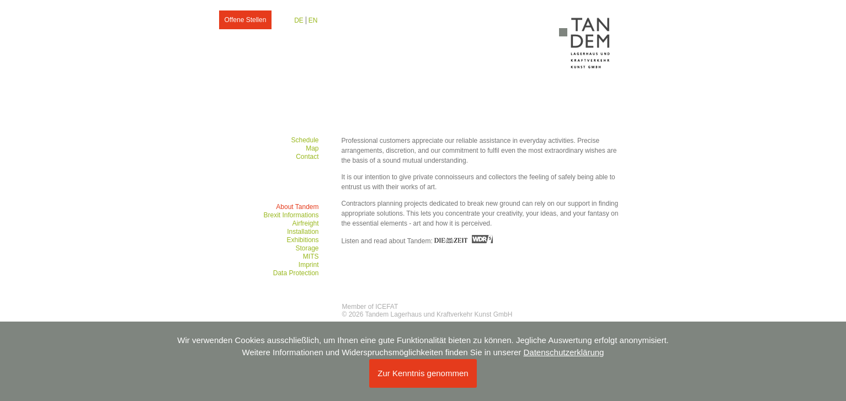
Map (312, 148)
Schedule (304, 140)
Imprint (309, 265)
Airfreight (305, 223)
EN (313, 20)
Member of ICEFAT (370, 307)
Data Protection (296, 273)
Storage (306, 248)
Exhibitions (302, 240)
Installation (302, 232)
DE (299, 20)
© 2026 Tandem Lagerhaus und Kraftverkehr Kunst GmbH (427, 314)
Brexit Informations (290, 215)
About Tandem (297, 207)
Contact (307, 157)
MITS (311, 256)
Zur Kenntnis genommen (422, 373)
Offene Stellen (246, 20)
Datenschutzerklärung (564, 352)
